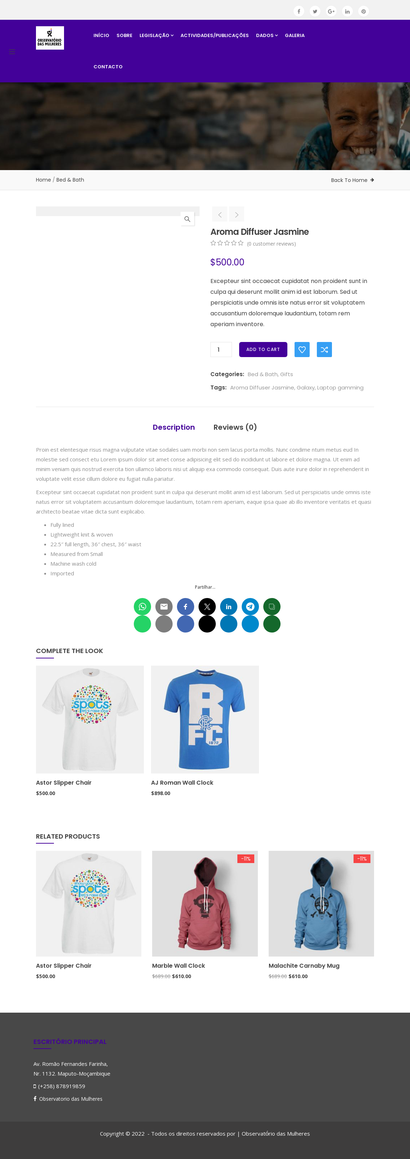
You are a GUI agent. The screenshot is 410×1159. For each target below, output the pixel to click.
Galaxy (306, 387)
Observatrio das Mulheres (276, 1133)
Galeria (295, 35)
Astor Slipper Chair (64, 783)
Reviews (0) (235, 427)
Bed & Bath (70, 179)
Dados (267, 35)
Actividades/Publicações (215, 35)
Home (43, 179)
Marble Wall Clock (178, 966)
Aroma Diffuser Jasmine (262, 387)
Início (101, 35)
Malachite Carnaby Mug (304, 966)
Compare (324, 349)
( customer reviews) (271, 243)
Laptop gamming (340, 387)
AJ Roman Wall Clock (182, 783)
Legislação (156, 35)
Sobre (124, 35)
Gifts (286, 374)
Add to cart (263, 349)
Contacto (108, 66)
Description (174, 427)
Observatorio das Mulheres (70, 1098)
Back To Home (349, 180)
